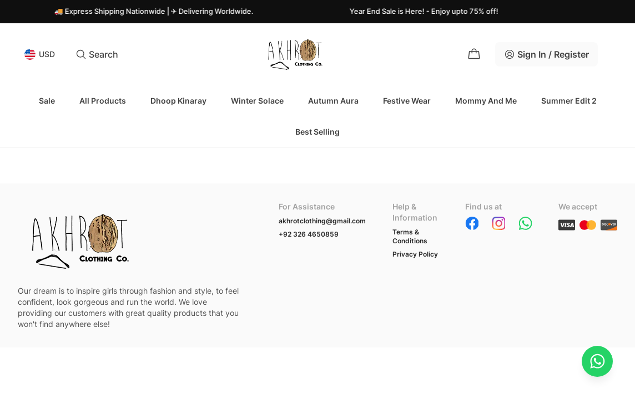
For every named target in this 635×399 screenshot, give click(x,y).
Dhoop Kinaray (178, 100)
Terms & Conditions (409, 236)
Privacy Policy (415, 254)
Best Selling (317, 131)
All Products (102, 100)
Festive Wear (407, 100)
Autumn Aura (333, 100)
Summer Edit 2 (569, 100)
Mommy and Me (486, 100)
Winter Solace (257, 100)
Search (96, 54)
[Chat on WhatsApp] (597, 361)
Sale (47, 100)
